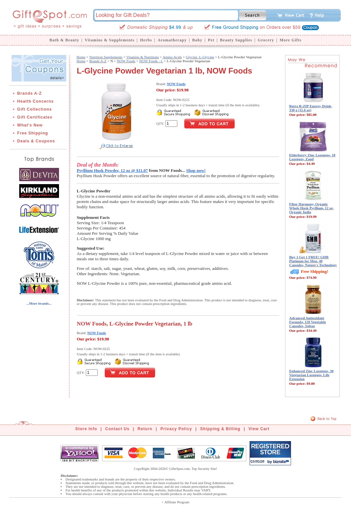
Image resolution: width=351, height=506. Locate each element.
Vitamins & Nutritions (142, 57)
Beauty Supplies (236, 40)
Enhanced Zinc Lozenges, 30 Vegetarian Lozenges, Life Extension (311, 375)
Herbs (146, 40)
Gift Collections (34, 109)
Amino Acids (172, 57)
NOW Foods (126, 61)
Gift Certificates (34, 117)
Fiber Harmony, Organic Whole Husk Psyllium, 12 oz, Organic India (311, 208)
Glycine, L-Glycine (200, 57)
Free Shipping (32, 133)
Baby (197, 40)
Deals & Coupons (36, 141)
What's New (30, 125)
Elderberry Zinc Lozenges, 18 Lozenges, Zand (312, 157)
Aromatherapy (172, 40)
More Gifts (291, 40)
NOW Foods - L (151, 61)
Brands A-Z (29, 93)
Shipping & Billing (220, 429)
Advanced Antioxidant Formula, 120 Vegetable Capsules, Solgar (307, 322)
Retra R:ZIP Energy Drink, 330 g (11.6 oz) (310, 108)
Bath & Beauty (64, 40)
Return (145, 429)
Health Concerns (35, 101)
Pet (211, 40)
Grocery (266, 40)
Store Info (86, 429)
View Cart (259, 429)
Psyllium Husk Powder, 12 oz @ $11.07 (112, 170)
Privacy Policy (176, 429)
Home (81, 57)
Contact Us (117, 429)
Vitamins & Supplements (110, 40)
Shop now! (196, 170)
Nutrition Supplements (106, 57)
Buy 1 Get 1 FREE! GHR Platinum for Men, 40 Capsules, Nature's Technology (313, 261)
